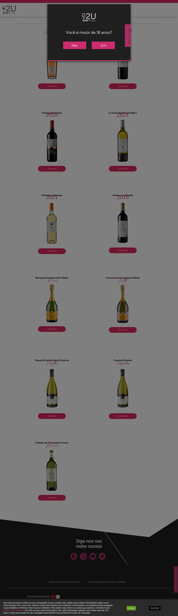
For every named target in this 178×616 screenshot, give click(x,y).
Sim (103, 45)
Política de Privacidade (13, 610)
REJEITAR (155, 608)
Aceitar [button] (131, 608)
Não (74, 45)
